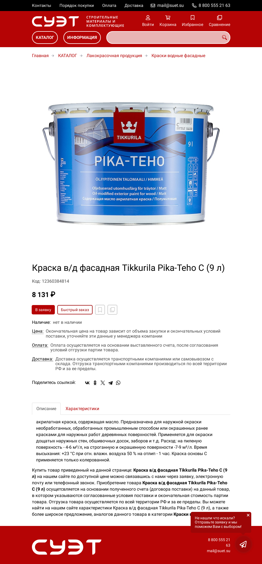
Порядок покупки (77, 5)
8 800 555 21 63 (214, 5)
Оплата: (40, 345)
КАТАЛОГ (45, 37)
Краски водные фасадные (178, 55)
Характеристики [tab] (82, 408)
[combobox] (168, 37)
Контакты (41, 5)
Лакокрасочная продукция (114, 55)
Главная (40, 55)
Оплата (109, 5)
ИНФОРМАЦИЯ (82, 37)
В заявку (43, 310)
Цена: (38, 331)
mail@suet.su (170, 5)
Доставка (134, 5)
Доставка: (42, 359)
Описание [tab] (46, 408)
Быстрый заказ (75, 310)
